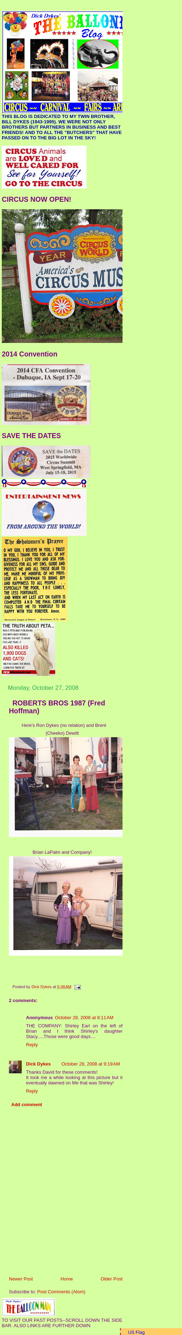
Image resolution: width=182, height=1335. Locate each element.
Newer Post (21, 1279)
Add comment (26, 1104)
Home (67, 1279)
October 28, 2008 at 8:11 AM (84, 1017)
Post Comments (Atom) (61, 1291)
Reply (32, 1044)
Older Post (112, 1279)
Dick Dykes (38, 1064)
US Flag (136, 1332)
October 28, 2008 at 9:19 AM (90, 1064)
